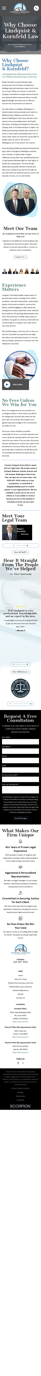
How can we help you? (10, 784)
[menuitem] (20, 1092)
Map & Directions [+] (20, 1022)
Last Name (6, 747)
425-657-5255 (20, 962)
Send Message (20, 818)
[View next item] (27, 545)
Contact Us (20, 257)
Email (4, 765)
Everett (11, 115)
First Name (6, 737)
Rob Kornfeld (14, 148)
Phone (4, 756)
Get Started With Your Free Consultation (22, 45)
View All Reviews (20, 672)
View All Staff (20, 552)
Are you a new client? (10, 775)
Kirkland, (20, 109)
